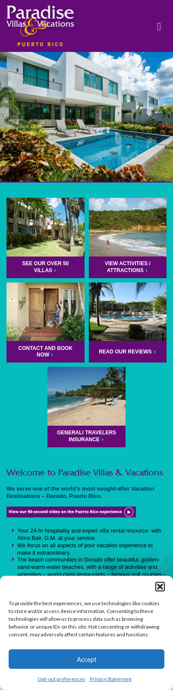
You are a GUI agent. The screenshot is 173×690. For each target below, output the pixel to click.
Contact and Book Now (45, 351)
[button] (160, 586)
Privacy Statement (111, 679)
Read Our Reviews (125, 352)
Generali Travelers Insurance (86, 436)
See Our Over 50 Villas (45, 266)
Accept (87, 659)
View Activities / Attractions (128, 266)
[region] (86, 117)
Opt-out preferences (61, 679)
